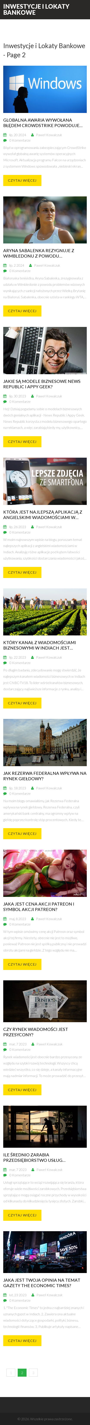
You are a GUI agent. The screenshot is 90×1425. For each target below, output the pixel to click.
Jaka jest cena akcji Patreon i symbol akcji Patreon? (38, 906)
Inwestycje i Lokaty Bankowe (36, 9)
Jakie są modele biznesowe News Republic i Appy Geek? (42, 384)
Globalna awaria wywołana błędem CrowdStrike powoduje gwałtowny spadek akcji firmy (41, 122)
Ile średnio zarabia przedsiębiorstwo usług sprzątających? (32, 1157)
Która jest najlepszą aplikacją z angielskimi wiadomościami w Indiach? (42, 514)
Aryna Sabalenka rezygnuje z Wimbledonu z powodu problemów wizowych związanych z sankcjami (38, 253)
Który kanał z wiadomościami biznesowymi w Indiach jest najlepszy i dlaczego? (39, 645)
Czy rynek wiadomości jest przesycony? (35, 1032)
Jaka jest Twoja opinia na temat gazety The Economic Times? (41, 1282)
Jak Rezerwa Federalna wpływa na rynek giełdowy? (45, 775)
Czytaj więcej (22, 180)
